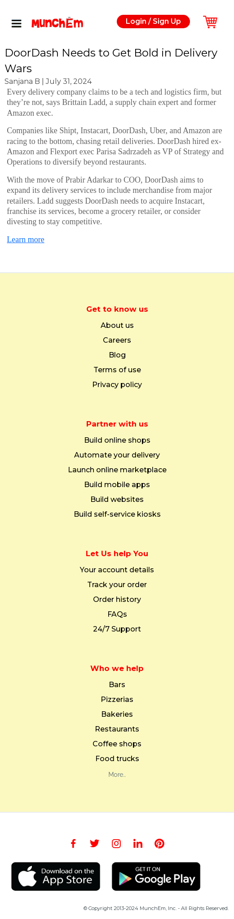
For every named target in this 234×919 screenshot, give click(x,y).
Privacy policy (117, 384)
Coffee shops (117, 744)
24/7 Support (117, 629)
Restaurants (117, 729)
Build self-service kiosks (117, 514)
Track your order (117, 584)
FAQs (117, 614)
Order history (117, 599)
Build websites (117, 499)
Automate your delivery (117, 455)
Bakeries (117, 714)
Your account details (117, 570)
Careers (117, 340)
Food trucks (117, 758)
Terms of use (117, 370)
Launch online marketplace (117, 470)
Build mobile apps (117, 484)
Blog (117, 355)
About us (117, 325)
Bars (117, 684)
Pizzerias (117, 699)
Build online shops (117, 440)
